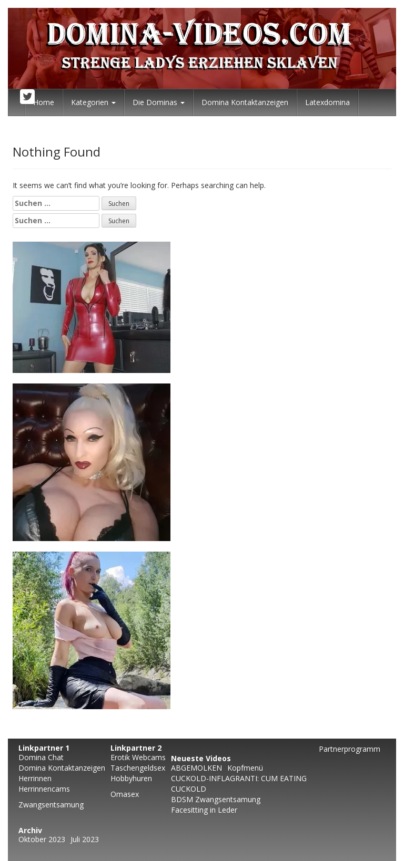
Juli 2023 (84, 839)
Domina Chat (41, 757)
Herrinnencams (44, 789)
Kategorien (93, 102)
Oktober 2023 (41, 839)
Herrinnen (35, 778)
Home (43, 102)
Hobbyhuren (131, 778)
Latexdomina (327, 102)
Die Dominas (159, 102)
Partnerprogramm (349, 749)
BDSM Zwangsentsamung (215, 799)
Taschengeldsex (137, 768)
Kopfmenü (245, 768)
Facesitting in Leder (204, 810)
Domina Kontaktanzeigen (244, 102)
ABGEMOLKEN (196, 768)
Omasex (124, 794)
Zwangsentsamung (51, 805)
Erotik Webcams (138, 757)
